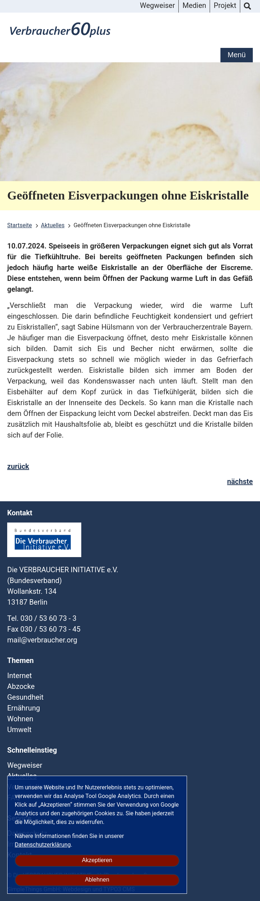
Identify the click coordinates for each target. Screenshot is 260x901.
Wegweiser (157, 5)
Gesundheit (25, 697)
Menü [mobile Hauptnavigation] (237, 55)
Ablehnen (97, 880)
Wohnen (20, 718)
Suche (247, 6)
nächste (240, 481)
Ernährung (23, 708)
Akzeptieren (97, 860)
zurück (18, 466)
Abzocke (21, 686)
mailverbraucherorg (42, 640)
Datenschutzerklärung (43, 844)
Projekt (225, 5)
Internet (19, 675)
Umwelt (19, 729)
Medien (194, 5)
